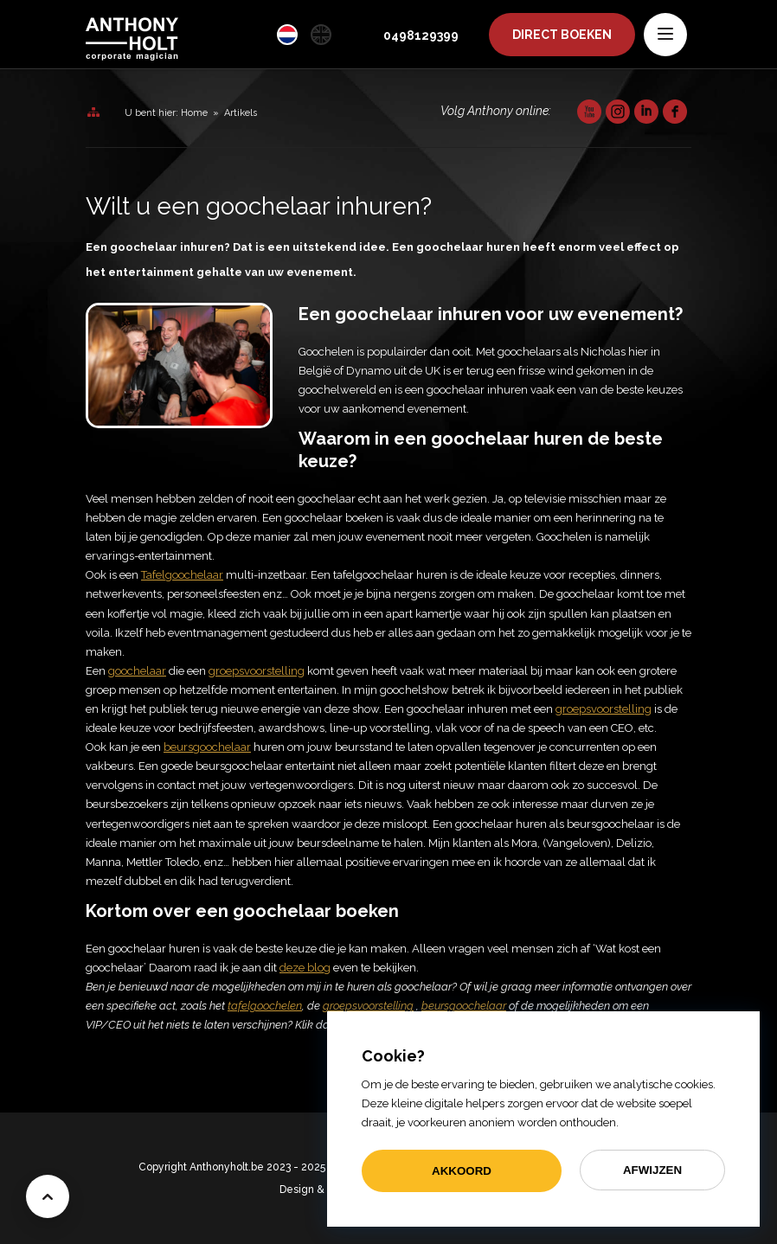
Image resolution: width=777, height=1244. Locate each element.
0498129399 (421, 35)
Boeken (562, 35)
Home (194, 113)
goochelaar (137, 670)
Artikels (240, 113)
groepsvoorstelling (603, 708)
